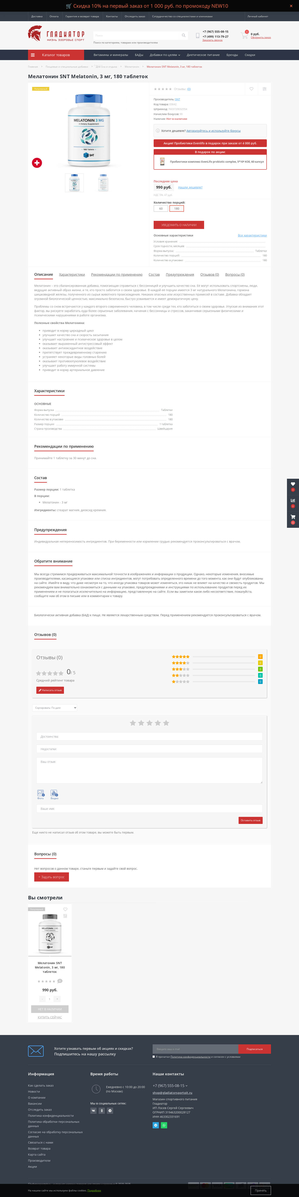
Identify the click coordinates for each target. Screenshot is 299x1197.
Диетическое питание (203, 55)
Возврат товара (39, 1148)
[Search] (183, 35)
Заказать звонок (212, 40)
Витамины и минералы (111, 55)
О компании (36, 1097)
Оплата (54, 16)
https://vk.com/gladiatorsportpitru (93, 1110)
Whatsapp (164, 1125)
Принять (261, 1190)
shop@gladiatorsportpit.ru (172, 1093)
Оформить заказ (261, 37)
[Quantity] (49, 999)
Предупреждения (180, 274)
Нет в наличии (50, 1009)
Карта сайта (36, 1154)
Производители (39, 1160)
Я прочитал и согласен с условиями (198, 1057)
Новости (34, 1091)
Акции (98, 65)
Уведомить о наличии (179, 225)
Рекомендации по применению (116, 274)
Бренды (232, 55)
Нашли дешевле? (190, 187)
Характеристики (72, 274)
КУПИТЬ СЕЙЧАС (50, 1017)
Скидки (250, 55)
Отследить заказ (135, 16)
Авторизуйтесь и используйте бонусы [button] (213, 131)
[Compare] (264, 89)
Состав (154, 274)
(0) (189, 89)
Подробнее (94, 1190)
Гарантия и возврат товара (82, 16)
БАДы (139, 55)
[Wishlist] (251, 89)
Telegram (155, 1125)
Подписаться (255, 1049)
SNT (177, 99)
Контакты (112, 16)
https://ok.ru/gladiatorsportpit (102, 1110)
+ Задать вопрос (51, 877)
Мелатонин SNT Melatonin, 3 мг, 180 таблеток (50, 967)
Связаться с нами (40, 1142)
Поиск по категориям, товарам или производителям (125, 42)
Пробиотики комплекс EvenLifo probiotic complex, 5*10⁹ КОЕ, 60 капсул (217, 161)
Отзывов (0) (209, 274)
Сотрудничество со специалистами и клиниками (182, 16)
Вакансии (35, 1103)
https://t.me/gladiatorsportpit (110, 1110)
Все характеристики (252, 235)
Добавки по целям (165, 55)
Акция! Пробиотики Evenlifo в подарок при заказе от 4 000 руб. (210, 143)
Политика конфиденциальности (190, 1057)
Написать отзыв (50, 690)
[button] (293, 520)
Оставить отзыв (250, 820)
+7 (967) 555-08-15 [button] (170, 1085)
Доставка (37, 16)
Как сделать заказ (41, 1085)
